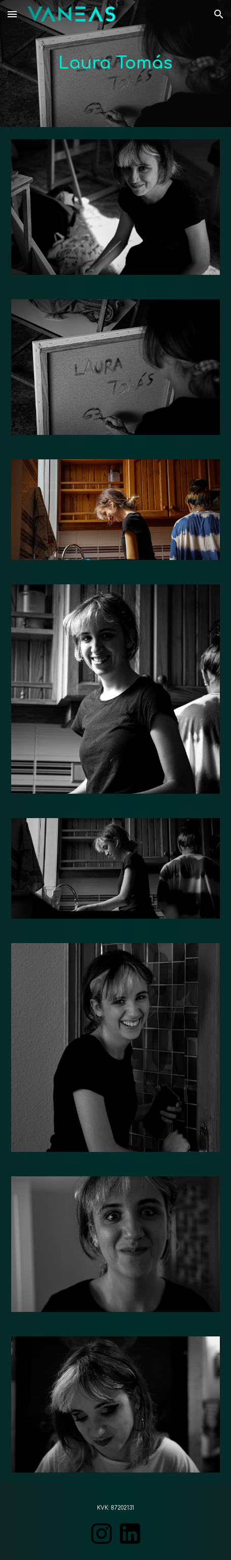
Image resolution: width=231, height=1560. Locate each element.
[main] (115, 63)
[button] (12, 14)
